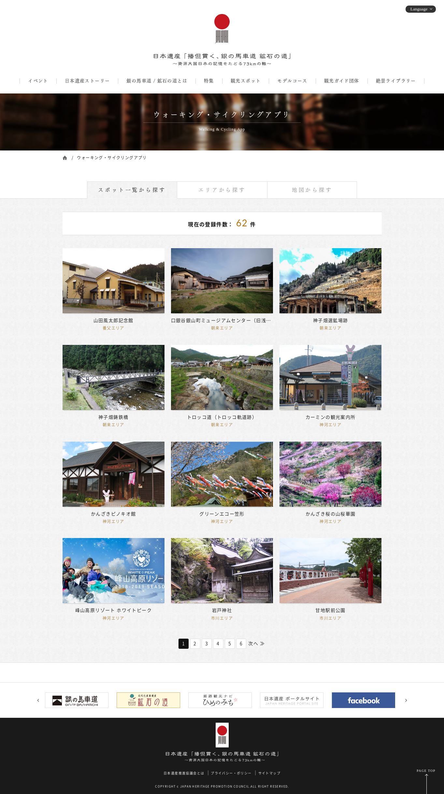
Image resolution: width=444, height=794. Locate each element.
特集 (209, 80)
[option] (79, 700)
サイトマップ (269, 773)
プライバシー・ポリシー (231, 773)
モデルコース (292, 80)
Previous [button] (38, 700)
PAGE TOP (426, 771)
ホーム (65, 157)
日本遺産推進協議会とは (184, 773)
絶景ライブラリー (396, 80)
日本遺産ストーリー (87, 80)
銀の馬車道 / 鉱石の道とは (156, 80)
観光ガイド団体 (341, 80)
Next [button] (406, 700)
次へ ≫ (256, 643)
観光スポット (246, 80)
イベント (38, 80)
